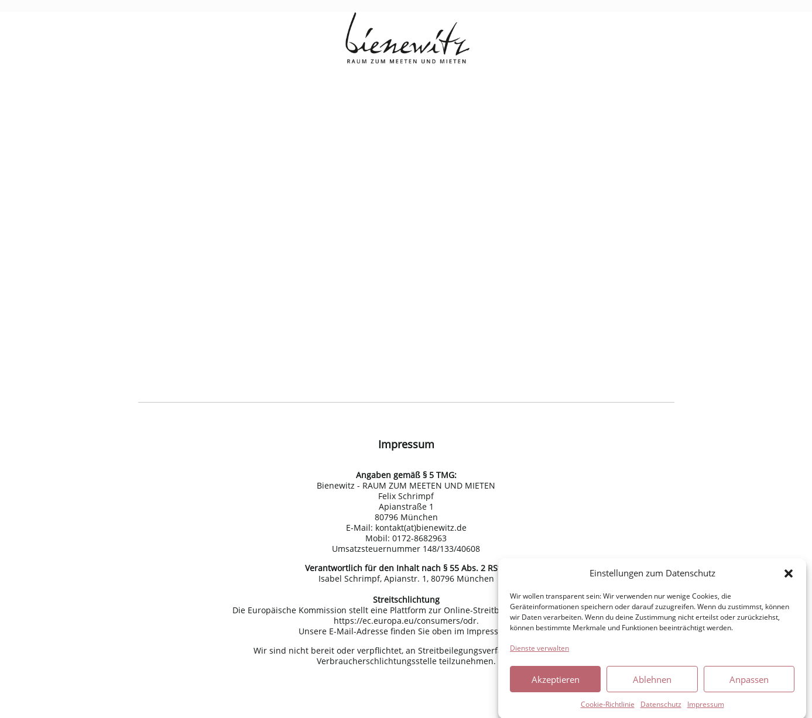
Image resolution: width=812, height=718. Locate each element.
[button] (788, 577)
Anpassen (749, 683)
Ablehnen (652, 683)
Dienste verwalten (539, 652)
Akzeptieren (556, 683)
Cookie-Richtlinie (608, 708)
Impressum (705, 708)
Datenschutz (660, 708)
